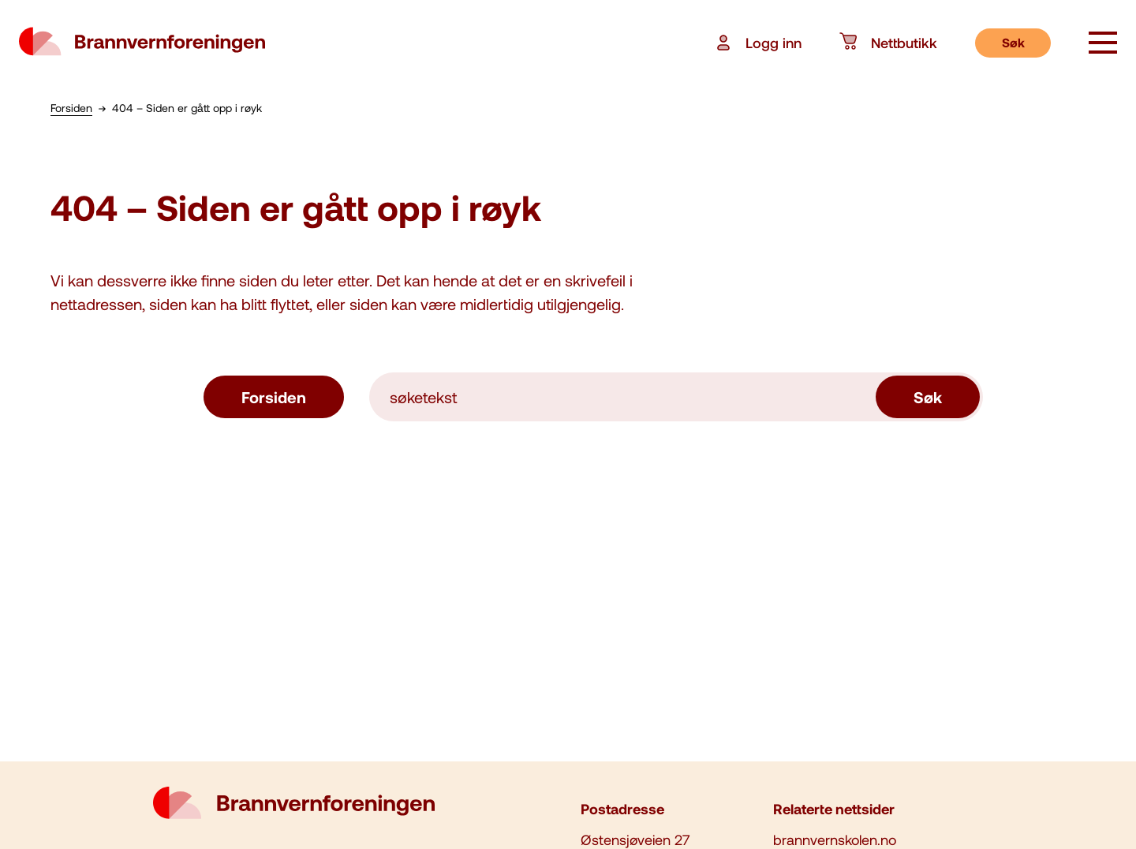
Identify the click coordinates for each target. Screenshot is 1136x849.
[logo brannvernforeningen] (142, 42)
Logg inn (758, 42)
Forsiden (273, 396)
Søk (1013, 42)
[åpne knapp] (1103, 44)
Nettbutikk (888, 43)
